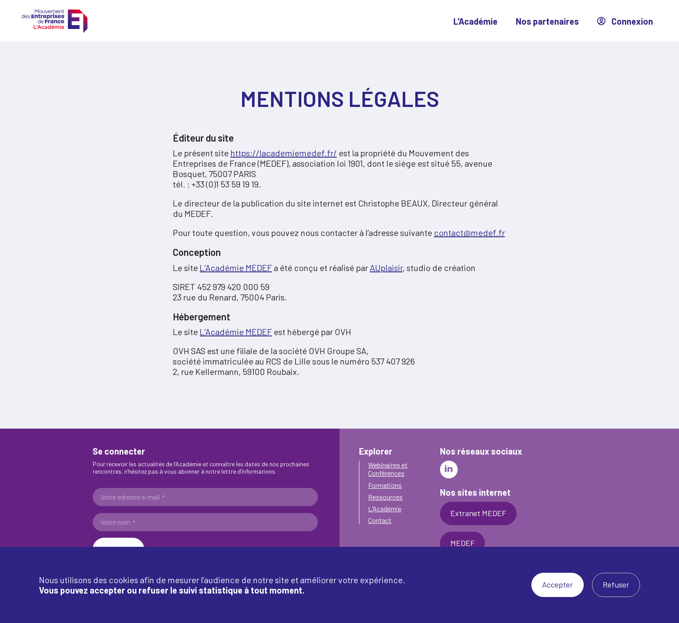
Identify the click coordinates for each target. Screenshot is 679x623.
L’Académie (475, 21)
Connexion (625, 21)
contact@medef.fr (469, 232)
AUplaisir (386, 267)
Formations (385, 485)
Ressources (385, 497)
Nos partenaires (547, 21)
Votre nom (117, 522)
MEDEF (462, 543)
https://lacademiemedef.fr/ (283, 153)
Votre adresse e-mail (132, 497)
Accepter (557, 584)
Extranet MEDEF (478, 513)
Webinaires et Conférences (387, 469)
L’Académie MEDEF (236, 267)
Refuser (616, 584)
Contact (379, 520)
